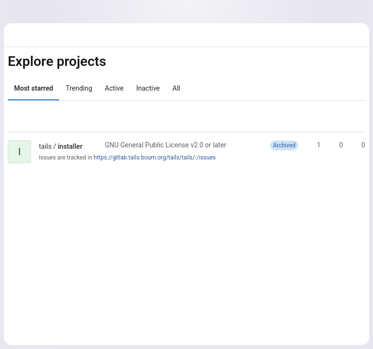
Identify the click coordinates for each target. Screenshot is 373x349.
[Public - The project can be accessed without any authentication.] (90, 146)
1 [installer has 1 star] (314, 145)
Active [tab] (114, 88)
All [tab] (176, 88)
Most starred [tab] (33, 88)
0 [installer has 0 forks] (336, 145)
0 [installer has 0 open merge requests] (359, 145)
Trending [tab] (79, 88)
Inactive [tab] (148, 88)
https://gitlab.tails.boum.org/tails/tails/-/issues (155, 157)
